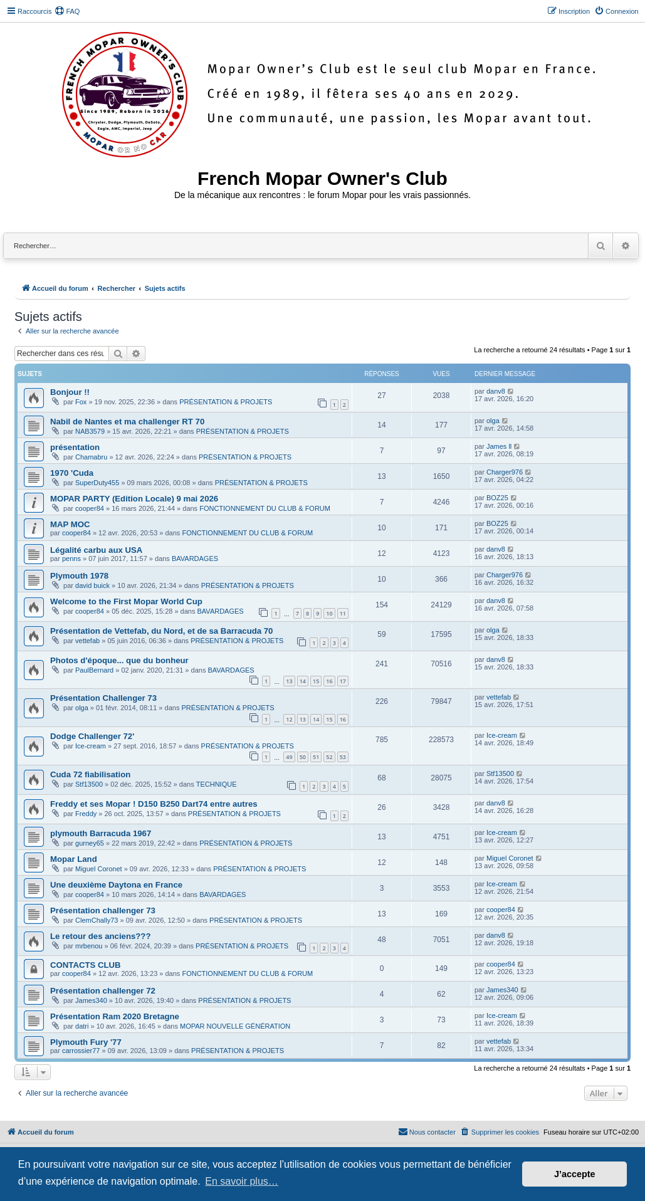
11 (343, 613)
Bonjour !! (70, 392)
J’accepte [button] (574, 1174)
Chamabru (91, 457)
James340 (91, 1000)
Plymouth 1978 (79, 575)
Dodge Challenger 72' (92, 736)
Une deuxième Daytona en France (116, 884)
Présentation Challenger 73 (103, 698)
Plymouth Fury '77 (86, 1042)
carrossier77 (81, 1050)
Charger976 (504, 472)
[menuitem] (67, 11)
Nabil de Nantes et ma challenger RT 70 (127, 421)
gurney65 (89, 843)
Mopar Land (73, 859)
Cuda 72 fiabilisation (90, 774)
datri (81, 1026)
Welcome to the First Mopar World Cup (126, 601)
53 (343, 757)
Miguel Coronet (98, 869)
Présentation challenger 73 (102, 910)
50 (303, 757)
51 (316, 757)
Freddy (86, 813)
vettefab (87, 640)
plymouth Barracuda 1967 (100, 833)
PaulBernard (94, 670)
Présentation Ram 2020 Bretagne (114, 1016)
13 (289, 681)
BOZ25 (497, 497)
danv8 (495, 391)
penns (71, 558)
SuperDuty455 (97, 482)
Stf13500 (89, 784)
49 (289, 757)
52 (329, 757)
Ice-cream (90, 746)
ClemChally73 (96, 920)
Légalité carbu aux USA (96, 550)
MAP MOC (70, 524)
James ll (498, 446)
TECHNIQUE (216, 784)
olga (493, 420)
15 (316, 681)
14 (303, 681)
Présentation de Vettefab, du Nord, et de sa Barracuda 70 (161, 631)
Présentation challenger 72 (102, 990)
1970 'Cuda (71, 473)
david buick (92, 585)
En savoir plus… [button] (241, 1181)
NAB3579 (90, 431)
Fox (81, 402)
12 (289, 719)
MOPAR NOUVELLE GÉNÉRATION (235, 1026)
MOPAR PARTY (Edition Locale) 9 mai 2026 (134, 498)
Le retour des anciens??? (100, 936)
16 (329, 681)
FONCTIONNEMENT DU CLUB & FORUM (264, 508)
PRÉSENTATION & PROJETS (225, 402)
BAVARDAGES (195, 558)
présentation (75, 447)
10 (329, 613)
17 (343, 681)
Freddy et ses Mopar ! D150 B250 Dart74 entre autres (154, 804)
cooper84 (89, 508)
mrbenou (88, 946)
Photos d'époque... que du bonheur (119, 660)
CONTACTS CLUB (85, 965)
